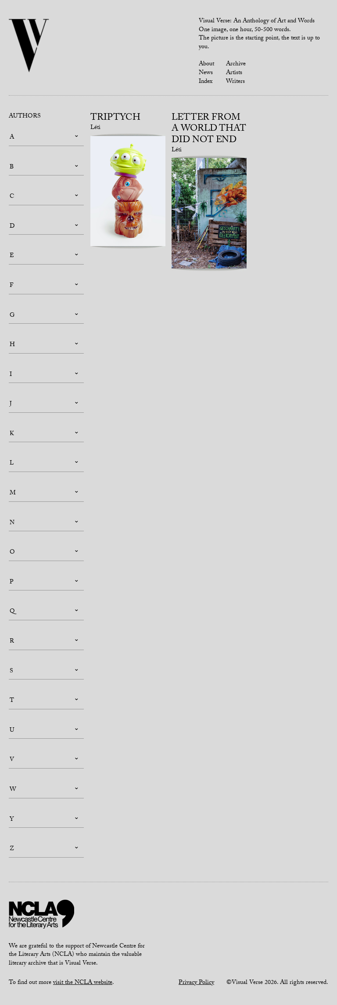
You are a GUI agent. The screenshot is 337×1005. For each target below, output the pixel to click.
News (206, 73)
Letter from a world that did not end (209, 129)
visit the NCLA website (82, 983)
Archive (236, 64)
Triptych (115, 118)
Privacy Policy (196, 983)
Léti (95, 128)
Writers (235, 82)
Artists (234, 73)
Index (205, 82)
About (206, 64)
